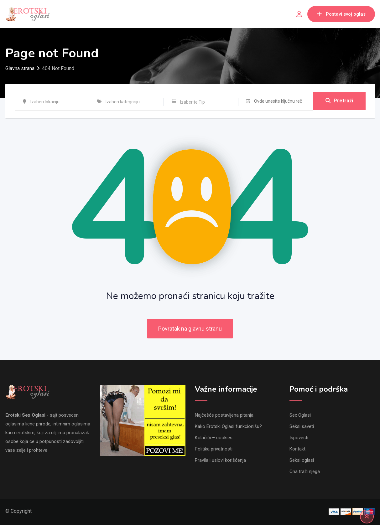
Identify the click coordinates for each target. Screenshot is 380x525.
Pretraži (339, 101)
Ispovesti (298, 437)
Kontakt (297, 449)
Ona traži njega (304, 471)
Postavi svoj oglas (341, 14)
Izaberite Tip (192, 102)
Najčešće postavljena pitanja (224, 415)
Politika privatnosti (213, 449)
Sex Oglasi (300, 415)
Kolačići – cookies (213, 437)
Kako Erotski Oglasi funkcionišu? (228, 426)
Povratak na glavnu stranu (190, 328)
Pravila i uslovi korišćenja (220, 460)
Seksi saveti (301, 426)
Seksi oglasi (301, 460)
